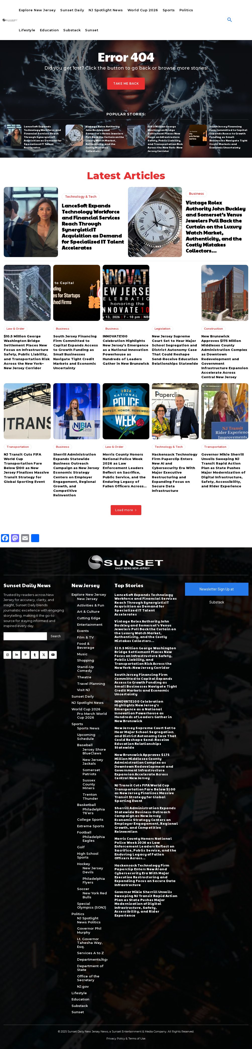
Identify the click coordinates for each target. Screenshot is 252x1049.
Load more (126, 510)
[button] (230, 20)
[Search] (56, 636)
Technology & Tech (80, 196)
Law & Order (16, 328)
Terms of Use (136, 1038)
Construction (213, 328)
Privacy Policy (115, 1038)
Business (196, 193)
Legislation (162, 328)
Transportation (18, 446)
